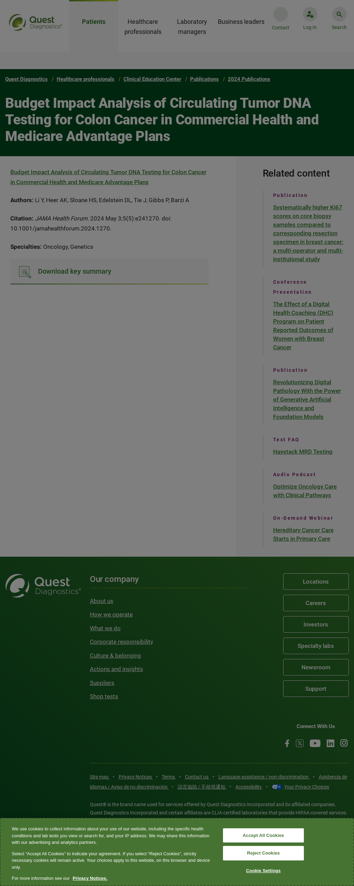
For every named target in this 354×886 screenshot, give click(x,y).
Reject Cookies (263, 853)
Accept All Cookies (263, 835)
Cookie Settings (263, 870)
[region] (177, 852)
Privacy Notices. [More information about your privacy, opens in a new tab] (90, 878)
